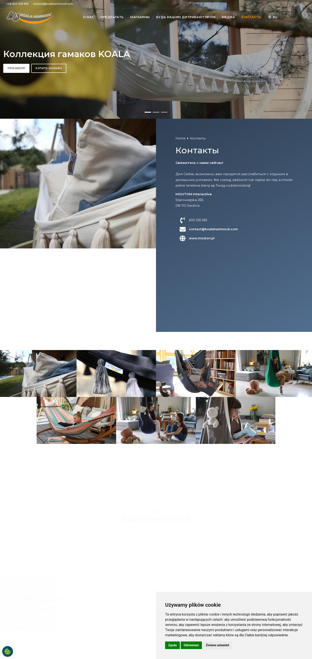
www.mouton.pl (201, 482)
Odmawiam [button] (191, 645)
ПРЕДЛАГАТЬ (112, 17)
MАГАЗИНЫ (140, 17)
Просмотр (16, 190)
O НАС (88, 17)
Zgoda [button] (172, 645)
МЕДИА (228, 17)
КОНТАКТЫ (251, 17)
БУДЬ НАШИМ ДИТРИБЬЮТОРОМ (185, 17)
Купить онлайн (49, 190)
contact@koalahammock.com (213, 473)
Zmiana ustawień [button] (217, 645)
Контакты (198, 382)
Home (180, 382)
